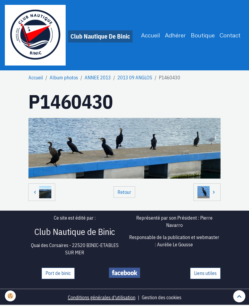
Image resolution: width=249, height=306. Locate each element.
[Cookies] (10, 295)
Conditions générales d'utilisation (101, 297)
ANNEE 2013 (98, 77)
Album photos (64, 77)
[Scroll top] (239, 296)
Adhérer (175, 35)
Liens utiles (205, 273)
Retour (124, 192)
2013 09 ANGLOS (134, 77)
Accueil (150, 35)
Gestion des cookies (161, 297)
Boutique (203, 35)
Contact (230, 35)
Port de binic (58, 273)
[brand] (69, 35)
